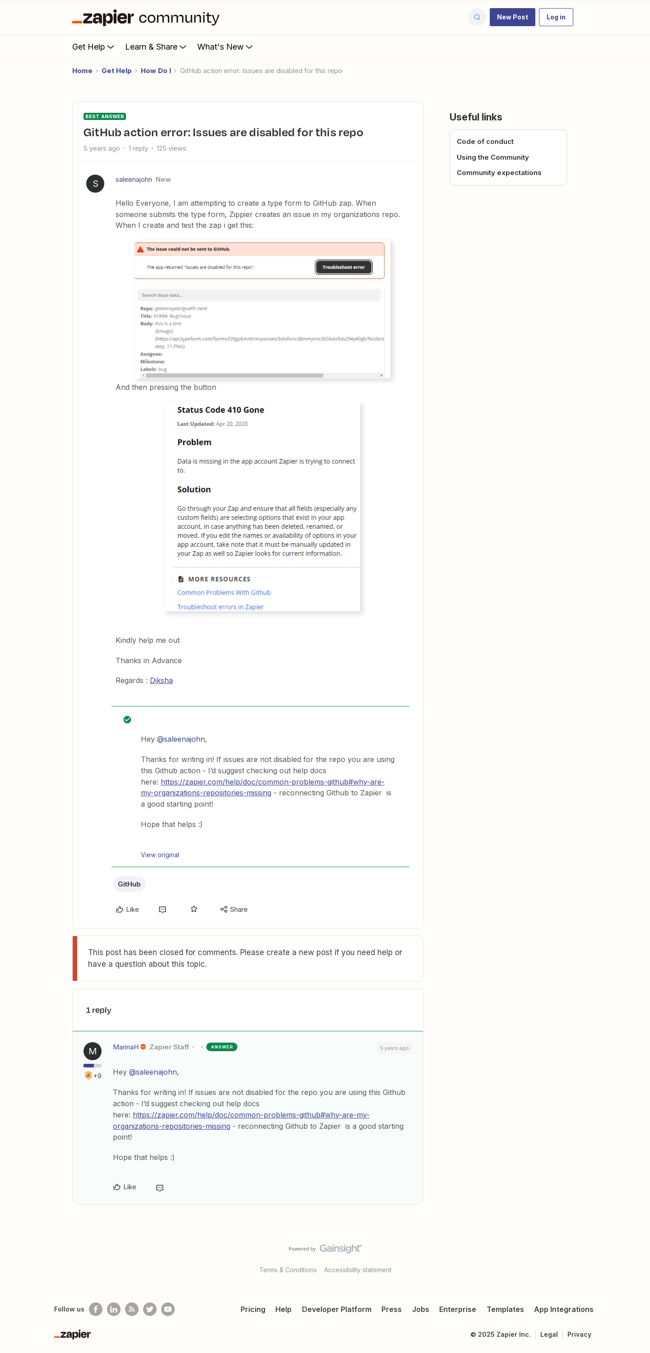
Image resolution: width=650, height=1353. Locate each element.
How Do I (156, 70)
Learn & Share (156, 46)
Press (391, 1309)
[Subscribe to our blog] (132, 1309)
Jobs (420, 1309)
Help (283, 1309)
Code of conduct (485, 141)
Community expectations (499, 172)
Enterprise (457, 1309)
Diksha (161, 680)
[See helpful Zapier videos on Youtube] (168, 1309)
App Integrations (564, 1309)
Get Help (94, 46)
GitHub (129, 884)
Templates (505, 1309)
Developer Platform (336, 1309)
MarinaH (126, 1047)
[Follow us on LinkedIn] (114, 1309)
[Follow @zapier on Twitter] (150, 1309)
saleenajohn (134, 179)
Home (82, 70)
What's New (226, 46)
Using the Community (493, 157)
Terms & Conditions (288, 1270)
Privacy (579, 1334)
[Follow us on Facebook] (95, 1309)
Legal (549, 1334)
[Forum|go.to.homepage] (148, 17)
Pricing (253, 1309)
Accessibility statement (357, 1270)
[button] (512, 17)
